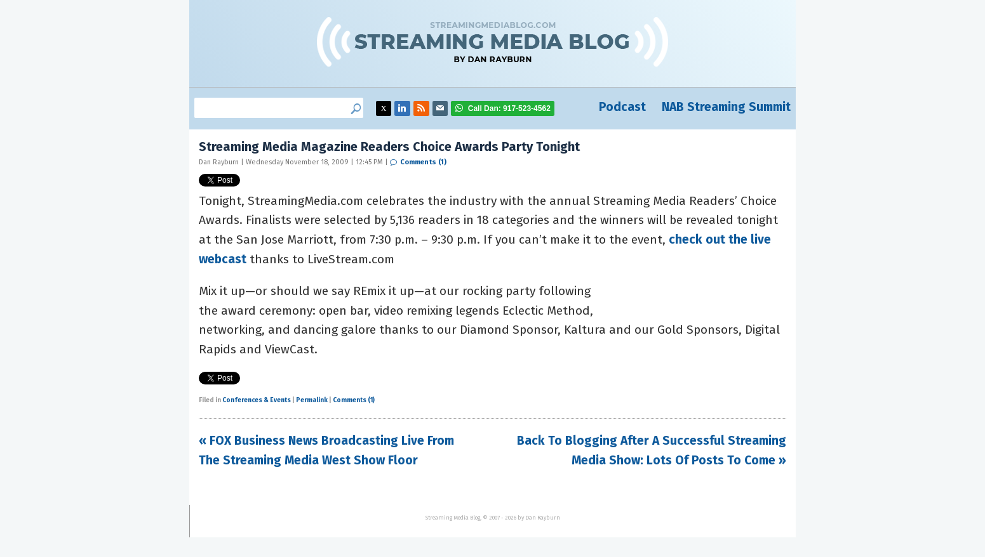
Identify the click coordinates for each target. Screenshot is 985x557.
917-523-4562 (509, 108)
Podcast (622, 107)
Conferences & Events (256, 400)
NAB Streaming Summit (726, 107)
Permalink (312, 400)
